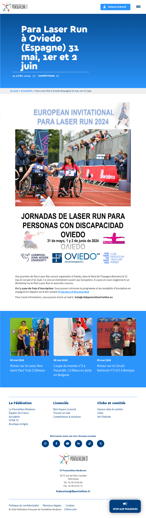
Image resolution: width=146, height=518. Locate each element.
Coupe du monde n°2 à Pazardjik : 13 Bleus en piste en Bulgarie (73, 370)
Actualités (27, 90)
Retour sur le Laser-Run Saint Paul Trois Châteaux (27, 367)
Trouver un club (61, 412)
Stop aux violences (125, 509)
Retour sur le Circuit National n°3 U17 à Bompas (115, 367)
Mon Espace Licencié (64, 409)
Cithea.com (70, 509)
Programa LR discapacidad (74, 291)
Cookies (69, 505)
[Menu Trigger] (138, 6)
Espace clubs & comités (110, 409)
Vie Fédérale (104, 416)
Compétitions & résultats (67, 416)
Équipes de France (19, 412)
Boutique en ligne (18, 423)
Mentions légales (52, 505)
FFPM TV (14, 420)
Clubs (100, 412)
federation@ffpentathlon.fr (73, 491)
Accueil (14, 90)
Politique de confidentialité (24, 505)
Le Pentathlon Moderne (22, 409)
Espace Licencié (117, 6)
